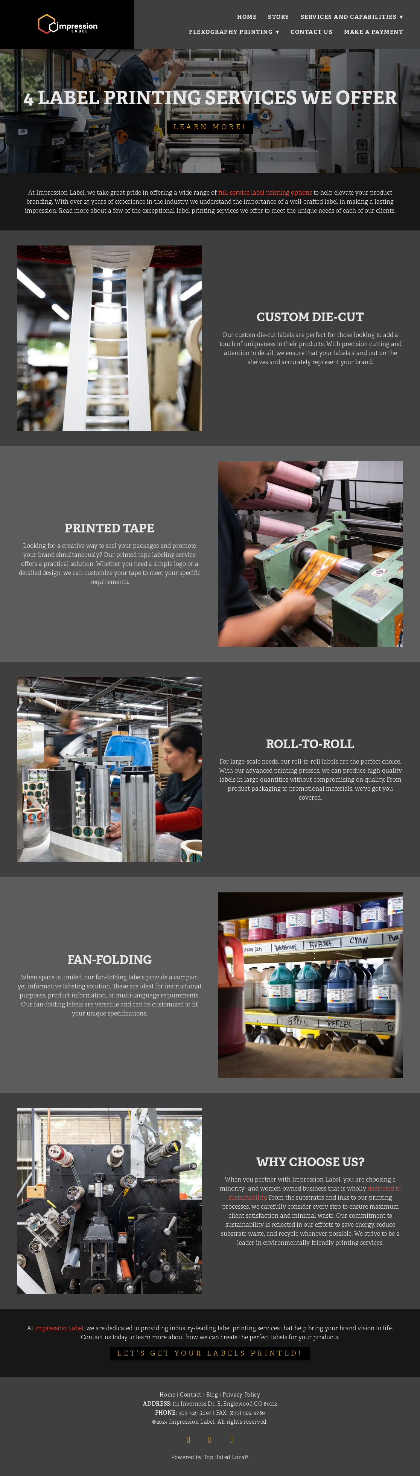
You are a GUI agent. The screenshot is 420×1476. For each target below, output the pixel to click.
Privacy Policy (241, 1395)
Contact (191, 1395)
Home (246, 16)
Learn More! (210, 127)
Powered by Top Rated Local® (210, 1457)
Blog (212, 1395)
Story (278, 16)
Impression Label (59, 1328)
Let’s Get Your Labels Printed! (210, 1353)
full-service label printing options (265, 193)
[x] (231, 1440)
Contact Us (312, 31)
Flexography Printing (234, 31)
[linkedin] (210, 1440)
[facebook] (188, 1440)
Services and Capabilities (351, 16)
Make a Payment (373, 31)
